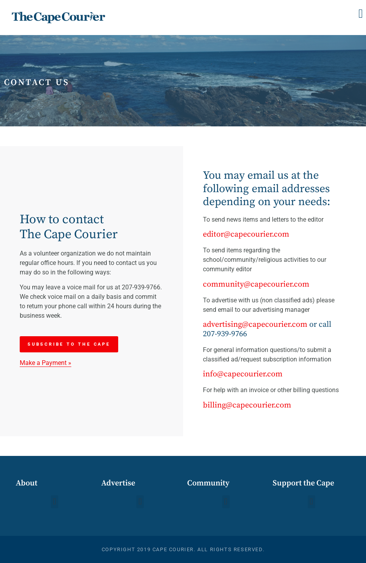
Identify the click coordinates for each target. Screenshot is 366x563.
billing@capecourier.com (247, 405)
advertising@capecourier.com (255, 325)
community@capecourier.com (256, 284)
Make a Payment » (45, 363)
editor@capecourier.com (246, 234)
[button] (360, 13)
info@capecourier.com (242, 374)
